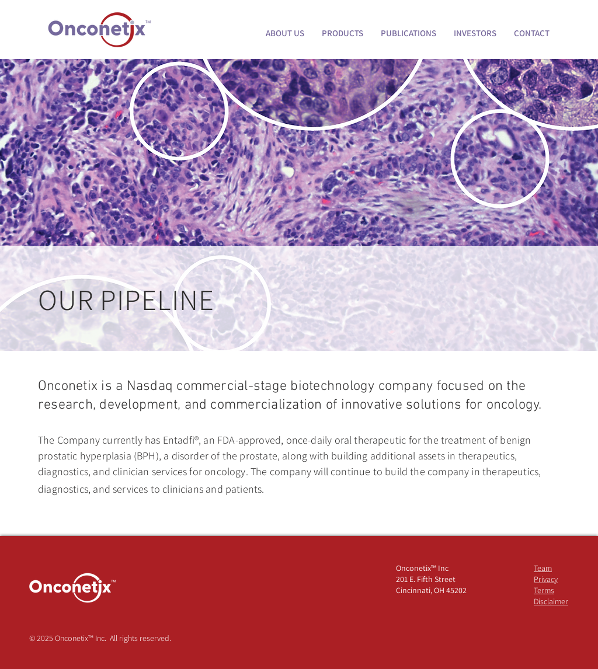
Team (543, 568)
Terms (544, 590)
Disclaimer (551, 601)
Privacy (546, 579)
